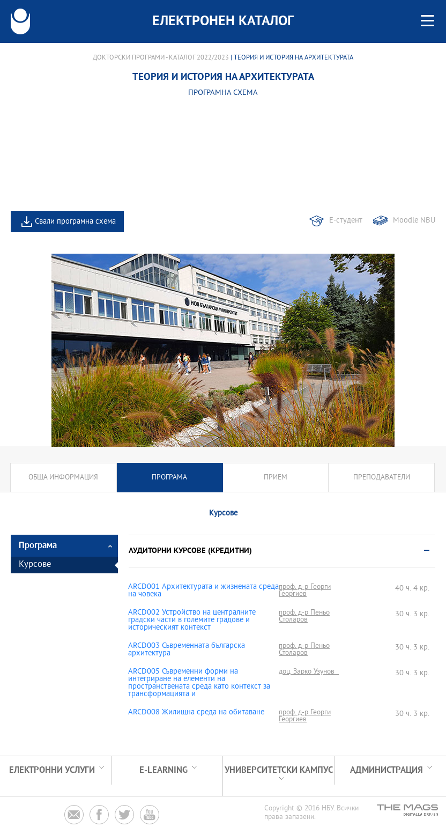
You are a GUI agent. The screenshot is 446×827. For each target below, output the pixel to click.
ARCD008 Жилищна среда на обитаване (196, 713)
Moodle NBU (414, 221)
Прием (275, 477)
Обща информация (63, 477)
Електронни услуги (52, 770)
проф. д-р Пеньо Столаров (304, 616)
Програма (169, 477)
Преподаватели (381, 477)
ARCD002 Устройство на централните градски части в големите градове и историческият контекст (192, 620)
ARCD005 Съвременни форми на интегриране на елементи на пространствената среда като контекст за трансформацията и (199, 683)
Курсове (35, 565)
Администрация (386, 770)
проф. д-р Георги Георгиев (305, 590)
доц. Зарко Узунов (309, 671)
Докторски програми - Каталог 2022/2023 (161, 58)
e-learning (163, 770)
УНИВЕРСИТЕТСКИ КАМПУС (279, 770)
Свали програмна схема (75, 222)
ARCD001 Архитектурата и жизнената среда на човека (203, 591)
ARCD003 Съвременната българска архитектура (186, 650)
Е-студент (345, 221)
